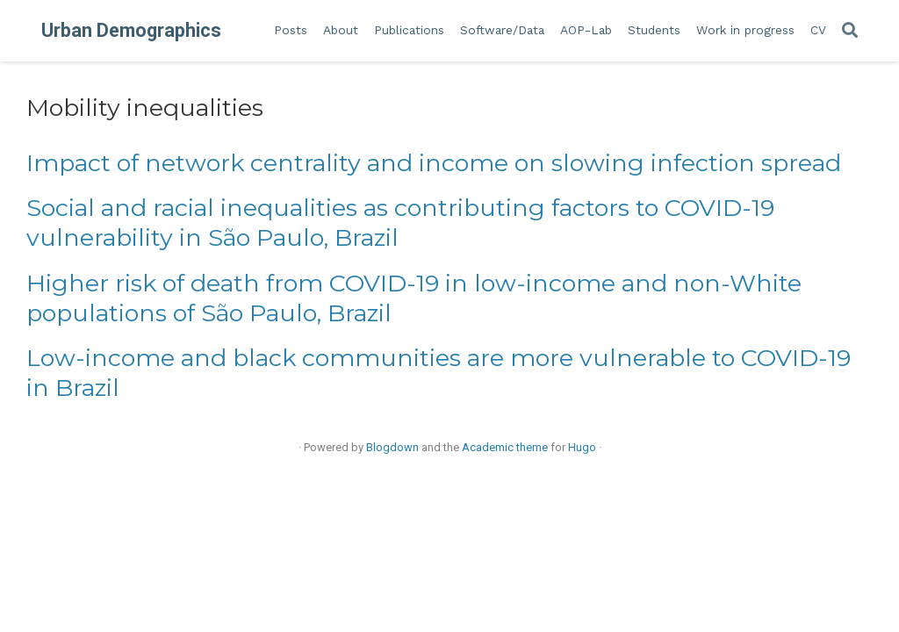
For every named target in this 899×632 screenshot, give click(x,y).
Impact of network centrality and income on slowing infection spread (433, 162)
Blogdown (392, 447)
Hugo (582, 447)
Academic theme (505, 447)
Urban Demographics (131, 30)
